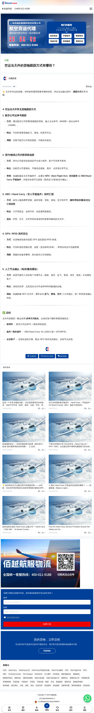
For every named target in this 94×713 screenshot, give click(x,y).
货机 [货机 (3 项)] (26, 685)
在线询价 (31, 356)
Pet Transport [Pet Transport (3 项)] (28, 674)
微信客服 (62, 356)
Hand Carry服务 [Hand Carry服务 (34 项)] (57, 670)
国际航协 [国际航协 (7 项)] (76, 674)
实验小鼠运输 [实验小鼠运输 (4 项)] (39, 678)
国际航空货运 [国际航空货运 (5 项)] (7, 678)
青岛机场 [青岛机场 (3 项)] (86, 685)
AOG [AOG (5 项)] (4, 670)
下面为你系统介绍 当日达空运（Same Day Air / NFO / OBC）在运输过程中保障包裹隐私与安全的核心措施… (70, 446)
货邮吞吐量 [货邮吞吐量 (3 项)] (65, 685)
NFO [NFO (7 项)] (85, 670)
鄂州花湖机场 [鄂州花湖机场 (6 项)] (76, 685)
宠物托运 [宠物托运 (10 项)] (64, 678)
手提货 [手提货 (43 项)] (32, 682)
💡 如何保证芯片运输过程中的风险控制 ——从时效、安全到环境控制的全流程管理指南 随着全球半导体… (23, 487)
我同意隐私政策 (13, 617)
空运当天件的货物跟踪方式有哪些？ (29, 65)
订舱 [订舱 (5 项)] (21, 685)
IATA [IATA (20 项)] (66, 670)
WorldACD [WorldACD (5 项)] (38, 674)
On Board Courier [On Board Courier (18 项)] (14, 674)
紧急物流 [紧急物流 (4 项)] (59, 682)
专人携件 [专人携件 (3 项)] (47, 674)
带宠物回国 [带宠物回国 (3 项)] (7, 682)
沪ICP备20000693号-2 (47, 698)
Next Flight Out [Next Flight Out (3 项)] (75, 670)
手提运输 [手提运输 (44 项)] (40, 682)
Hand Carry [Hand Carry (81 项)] (13, 670)
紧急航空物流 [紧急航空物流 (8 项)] (78, 682)
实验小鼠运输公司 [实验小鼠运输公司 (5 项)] (52, 678)
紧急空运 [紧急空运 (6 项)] (68, 682)
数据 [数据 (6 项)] (47, 682)
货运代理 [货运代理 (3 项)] (39, 685)
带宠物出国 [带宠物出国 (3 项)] (85, 678)
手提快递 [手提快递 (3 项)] (16, 682)
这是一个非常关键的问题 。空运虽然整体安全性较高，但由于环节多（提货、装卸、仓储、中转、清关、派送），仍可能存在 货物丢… (23, 405)
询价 (47, 708)
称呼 (5, 598)
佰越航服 (53, 695)
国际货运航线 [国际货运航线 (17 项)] (28, 678)
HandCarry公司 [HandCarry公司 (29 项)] (24, 670)
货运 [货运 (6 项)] (32, 685)
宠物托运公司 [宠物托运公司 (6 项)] (74, 678)
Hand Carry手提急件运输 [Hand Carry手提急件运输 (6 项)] (40, 670)
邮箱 (5, 607)
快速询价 (7, 9)
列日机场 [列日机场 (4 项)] (56, 674)
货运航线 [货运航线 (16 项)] (56, 685)
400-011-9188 (22, 9)
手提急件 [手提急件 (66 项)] (25, 682)
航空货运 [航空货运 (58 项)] (14, 685)
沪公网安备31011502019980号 (47, 702)
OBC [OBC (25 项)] (4, 674)
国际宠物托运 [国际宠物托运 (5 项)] (66, 674)
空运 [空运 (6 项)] (52, 682)
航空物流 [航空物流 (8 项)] (6, 685)
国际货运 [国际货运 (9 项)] (18, 678)
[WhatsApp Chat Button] (87, 698)
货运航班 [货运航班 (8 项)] (47, 685)
